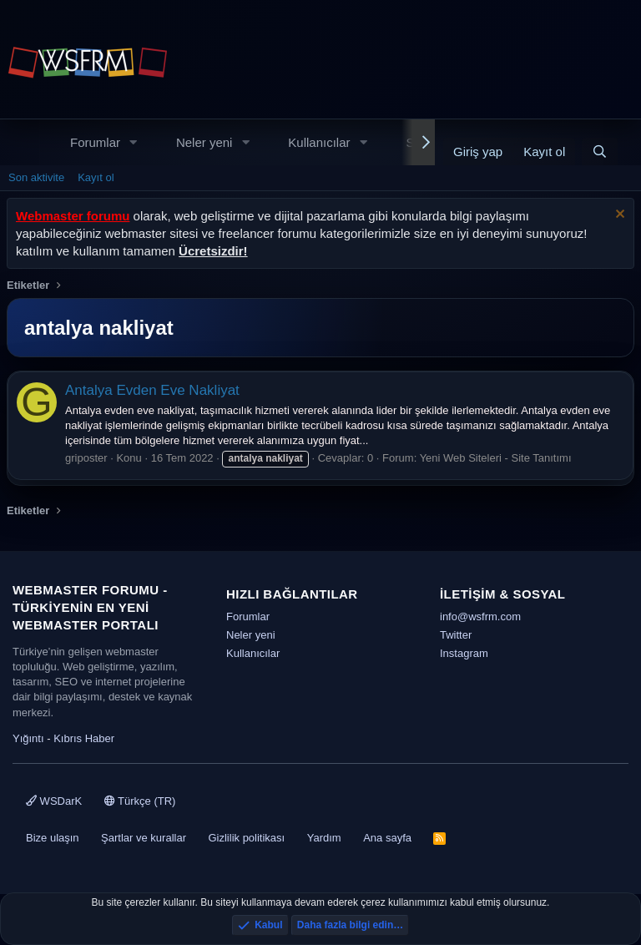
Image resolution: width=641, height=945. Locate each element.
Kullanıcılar (319, 142)
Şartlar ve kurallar (143, 837)
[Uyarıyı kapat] (618, 216)
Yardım (324, 837)
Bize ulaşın (52, 837)
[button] (133, 142)
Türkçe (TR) (140, 801)
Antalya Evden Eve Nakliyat (152, 390)
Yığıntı (28, 738)
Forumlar (95, 142)
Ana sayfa (387, 837)
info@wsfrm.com (480, 616)
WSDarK (54, 801)
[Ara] (600, 151)
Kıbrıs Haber (83, 738)
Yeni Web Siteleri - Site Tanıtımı (496, 458)
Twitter (456, 635)
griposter (86, 458)
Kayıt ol (96, 177)
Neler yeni (204, 142)
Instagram (464, 653)
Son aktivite (36, 177)
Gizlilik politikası (246, 837)
